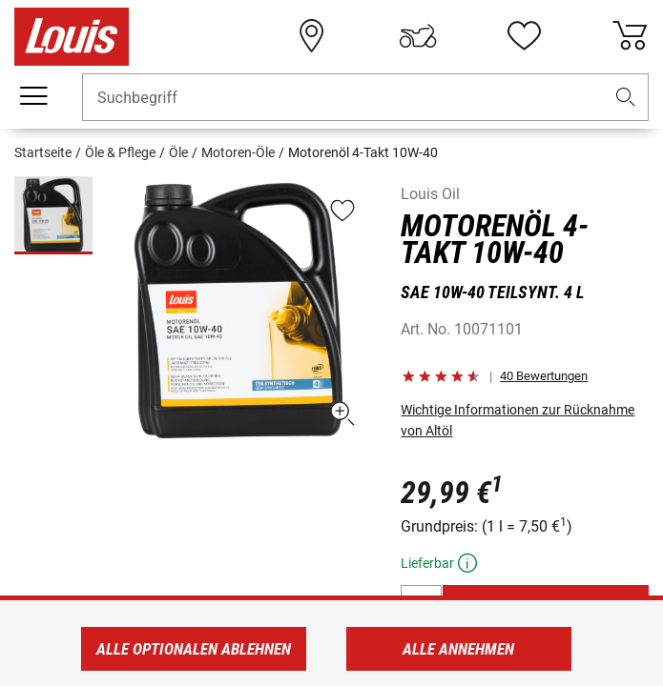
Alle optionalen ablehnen (193, 648)
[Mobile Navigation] (33, 96)
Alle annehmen (458, 648)
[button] (625, 97)
